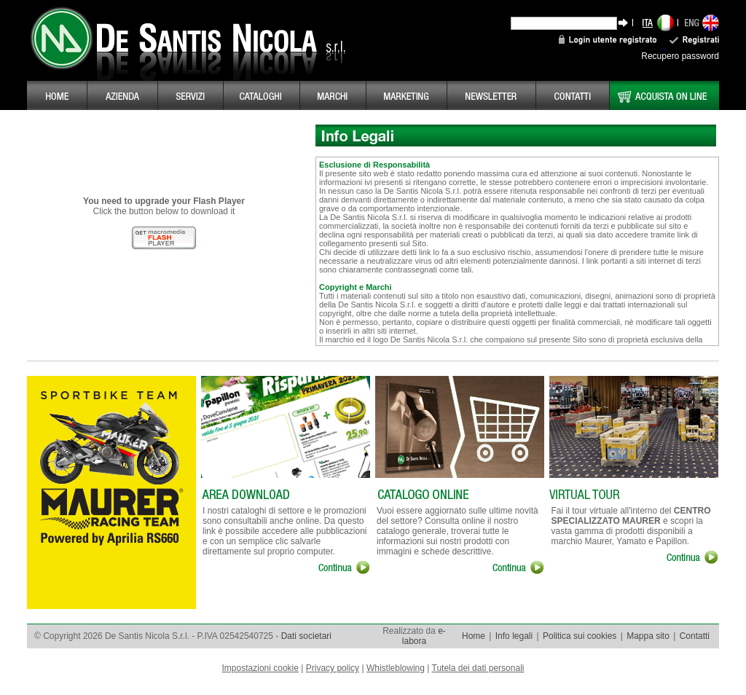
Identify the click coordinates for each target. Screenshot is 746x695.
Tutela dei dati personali (478, 668)
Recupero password (680, 56)
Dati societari (306, 636)
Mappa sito (648, 636)
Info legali (514, 636)
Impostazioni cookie (260, 668)
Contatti (695, 636)
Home (473, 636)
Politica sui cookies (579, 636)
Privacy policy (332, 668)
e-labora (424, 636)
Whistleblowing (395, 668)
